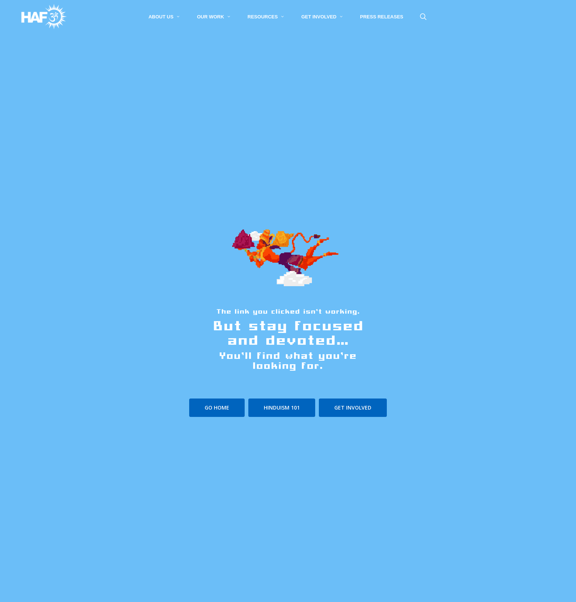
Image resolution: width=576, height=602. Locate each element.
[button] (217, 408)
